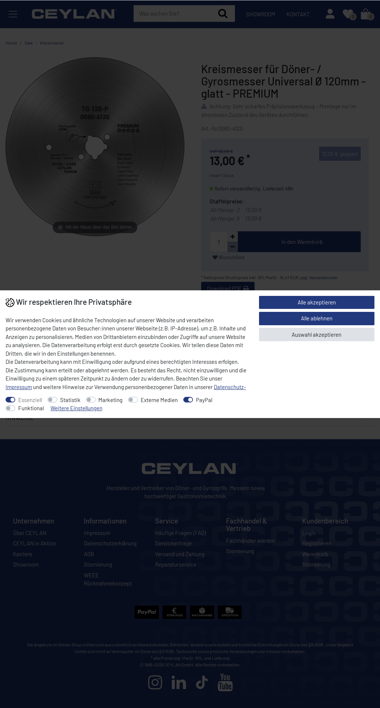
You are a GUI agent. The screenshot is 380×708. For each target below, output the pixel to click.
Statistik (70, 400)
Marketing (110, 400)
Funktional (31, 408)
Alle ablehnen (316, 318)
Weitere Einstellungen (76, 408)
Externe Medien (159, 400)
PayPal (204, 400)
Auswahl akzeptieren (316, 334)
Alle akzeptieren (317, 302)
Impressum (19, 387)
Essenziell (30, 400)
